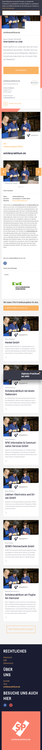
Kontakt (6, 681)
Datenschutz (8, 663)
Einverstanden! (21, 13)
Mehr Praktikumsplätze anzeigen (21, 629)
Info (4, 144)
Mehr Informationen (8, 8)
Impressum (7, 658)
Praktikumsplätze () (13, 147)
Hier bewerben (21, 70)
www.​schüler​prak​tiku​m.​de (10, 84)
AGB (5, 660)
